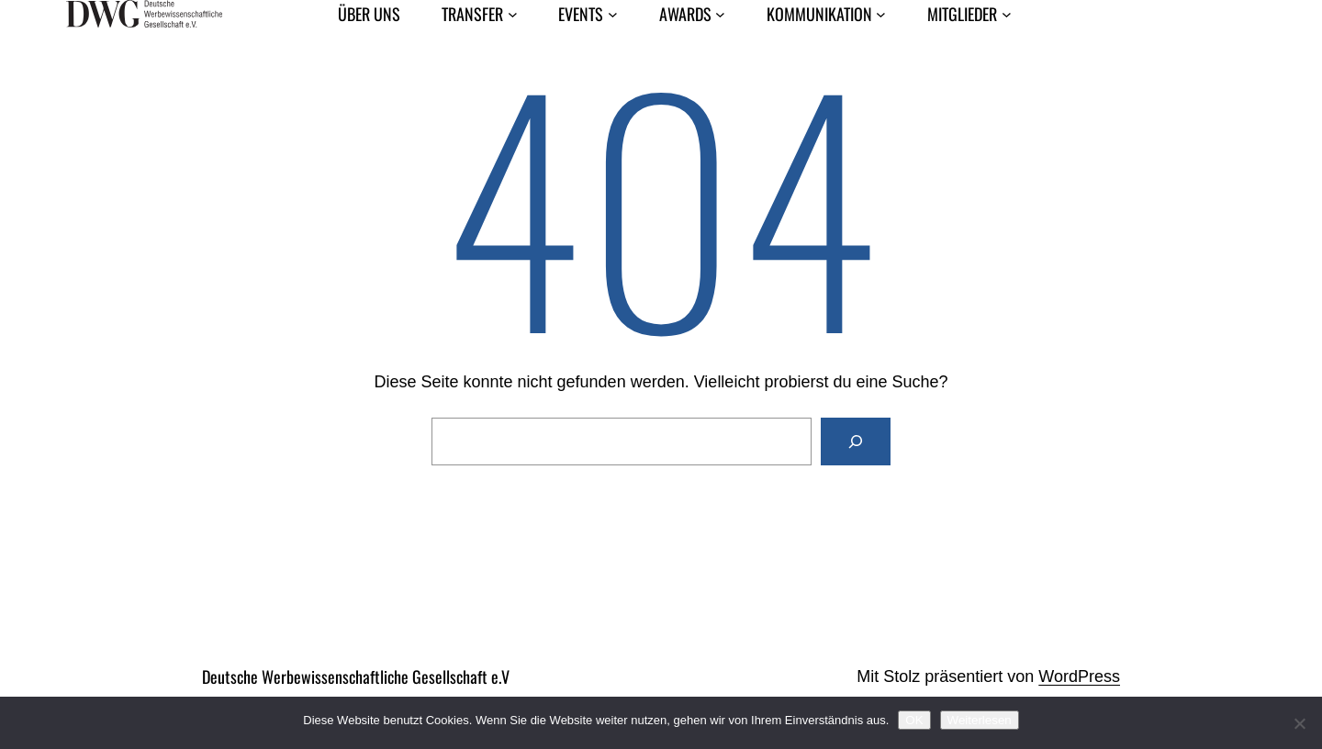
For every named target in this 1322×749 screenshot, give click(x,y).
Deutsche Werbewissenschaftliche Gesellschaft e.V (356, 676)
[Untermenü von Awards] (720, 14)
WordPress (1079, 676)
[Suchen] (856, 441)
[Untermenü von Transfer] (513, 14)
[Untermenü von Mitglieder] (1007, 14)
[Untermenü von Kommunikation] (881, 14)
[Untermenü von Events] (613, 14)
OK (914, 720)
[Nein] (1299, 723)
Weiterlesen (979, 720)
